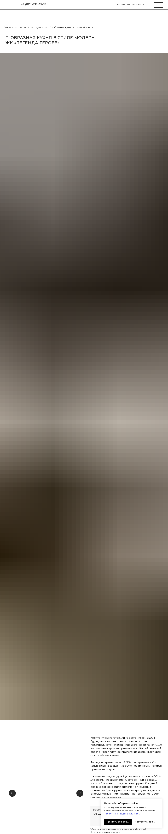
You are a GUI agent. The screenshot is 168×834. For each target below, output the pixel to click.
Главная (8, 27)
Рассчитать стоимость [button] (130, 4)
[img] (9, 5)
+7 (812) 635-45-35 (33, 4)
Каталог (24, 27)
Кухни (39, 27)
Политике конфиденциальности (121, 813)
